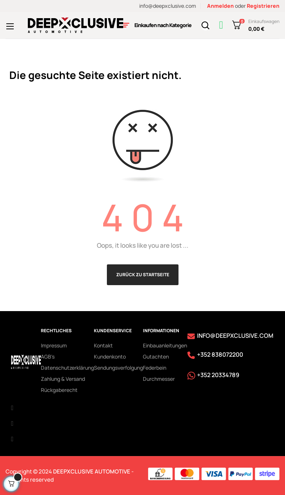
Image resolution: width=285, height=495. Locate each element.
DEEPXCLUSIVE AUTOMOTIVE (91, 471)
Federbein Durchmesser (159, 373)
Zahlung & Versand (63, 378)
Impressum (54, 345)
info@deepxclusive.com (167, 5)
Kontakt (103, 345)
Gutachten (156, 356)
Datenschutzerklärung (67, 367)
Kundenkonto (110, 356)
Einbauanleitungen (165, 345)
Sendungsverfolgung (118, 367)
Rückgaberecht (59, 389)
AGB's (48, 356)
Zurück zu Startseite (142, 274)
